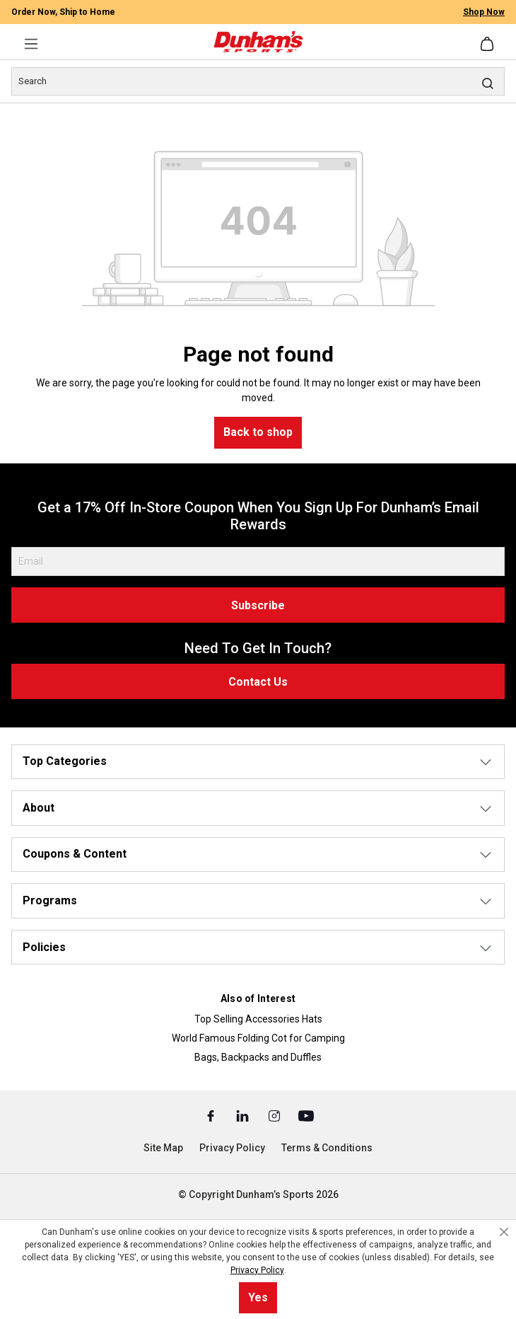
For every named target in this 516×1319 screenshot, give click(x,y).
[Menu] (31, 43)
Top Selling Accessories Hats (258, 1019)
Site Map (163, 1147)
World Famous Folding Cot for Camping (258, 1038)
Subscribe (258, 605)
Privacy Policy (232, 1147)
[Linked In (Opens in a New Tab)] (243, 1115)
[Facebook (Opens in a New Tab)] (212, 1115)
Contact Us (258, 682)
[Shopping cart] (488, 43)
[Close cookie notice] (504, 1232)
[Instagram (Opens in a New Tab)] (275, 1115)
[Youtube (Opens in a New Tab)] (306, 1115)
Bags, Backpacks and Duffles (258, 1057)
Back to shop (258, 432)
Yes (258, 1297)
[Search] (258, 81)
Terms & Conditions (327, 1147)
